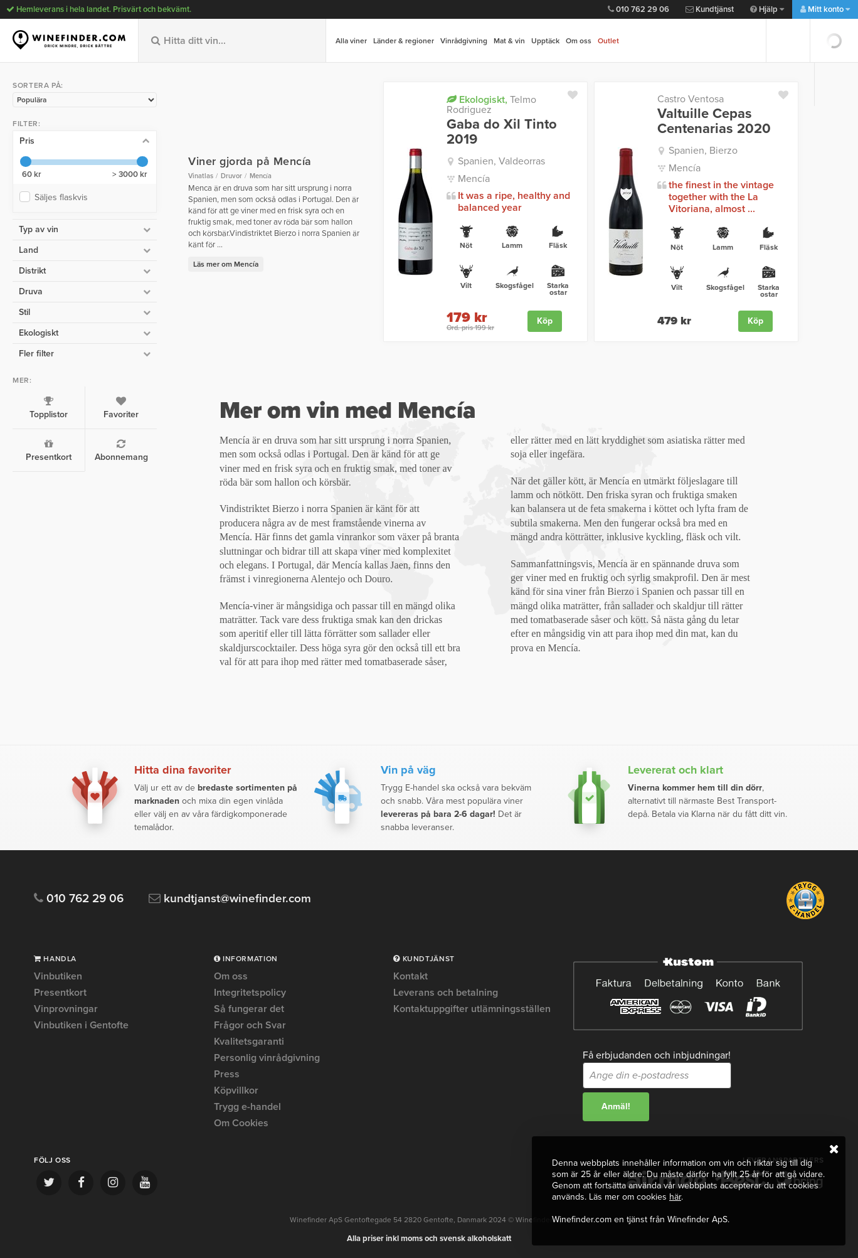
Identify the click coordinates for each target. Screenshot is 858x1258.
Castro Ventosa (690, 99)
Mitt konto (825, 9)
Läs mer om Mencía (225, 264)
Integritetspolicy (250, 992)
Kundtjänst (710, 9)
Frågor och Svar (250, 1025)
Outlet (608, 40)
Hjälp (767, 9)
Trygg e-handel (247, 1107)
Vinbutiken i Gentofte (81, 1025)
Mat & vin (509, 40)
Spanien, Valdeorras (501, 161)
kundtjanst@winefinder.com (230, 898)
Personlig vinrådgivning (267, 1058)
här (675, 1196)
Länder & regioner (403, 40)
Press (227, 1074)
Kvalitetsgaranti (249, 1041)
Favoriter (121, 408)
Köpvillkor (236, 1090)
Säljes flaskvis (63, 197)
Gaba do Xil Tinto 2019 (502, 132)
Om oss (578, 40)
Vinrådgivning (463, 40)
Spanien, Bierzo (703, 150)
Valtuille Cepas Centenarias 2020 (714, 121)
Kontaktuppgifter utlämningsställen (472, 1009)
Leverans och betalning (445, 992)
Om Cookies (241, 1123)
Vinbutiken (58, 977)
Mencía (474, 179)
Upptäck (545, 40)
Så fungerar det (249, 1009)
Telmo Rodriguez (491, 104)
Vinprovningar (66, 1009)
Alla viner (351, 40)
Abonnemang (121, 450)
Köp (545, 321)
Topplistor (49, 408)
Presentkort (49, 450)
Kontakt (410, 977)
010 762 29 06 (638, 9)
